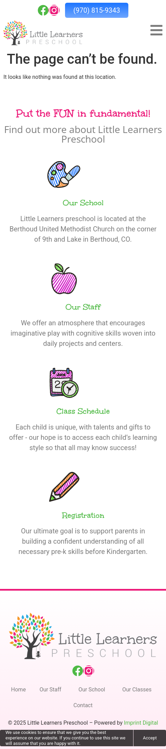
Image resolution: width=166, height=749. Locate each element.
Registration (83, 515)
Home (18, 689)
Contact (83, 705)
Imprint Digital (141, 723)
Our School (83, 203)
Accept (150, 737)
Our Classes (138, 689)
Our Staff (83, 307)
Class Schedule (83, 411)
